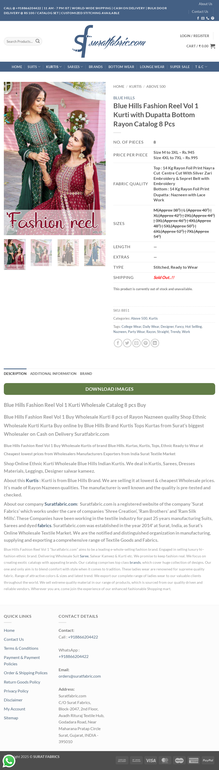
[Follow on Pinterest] (212, 18)
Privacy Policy (16, 690)
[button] (201, 46)
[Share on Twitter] (127, 343)
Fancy (179, 326)
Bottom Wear (121, 67)
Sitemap (11, 717)
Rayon (151, 332)
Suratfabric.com (61, 504)
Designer (167, 326)
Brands (96, 67)
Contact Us (200, 11)
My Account (14, 708)
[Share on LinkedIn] (155, 343)
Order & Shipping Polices (26, 672)
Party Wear (136, 332)
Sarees (75, 66)
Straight (163, 332)
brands (135, 562)
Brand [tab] (86, 374)
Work (186, 332)
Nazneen (119, 332)
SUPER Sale (180, 67)
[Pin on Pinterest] (145, 343)
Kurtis (54, 66)
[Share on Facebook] (118, 343)
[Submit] (37, 41)
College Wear (131, 326)
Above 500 (156, 86)
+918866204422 (83, 636)
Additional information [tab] (53, 374)
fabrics (44, 525)
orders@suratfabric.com (80, 676)
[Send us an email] (202, 18)
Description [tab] (15, 374)
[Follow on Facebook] (198, 18)
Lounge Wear (152, 67)
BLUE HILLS (124, 97)
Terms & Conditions (21, 648)
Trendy (175, 332)
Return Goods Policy (22, 681)
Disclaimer (13, 699)
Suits (34, 66)
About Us (205, 4)
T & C (201, 66)
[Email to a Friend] (136, 343)
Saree (84, 556)
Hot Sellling (193, 326)
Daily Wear (151, 326)
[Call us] (207, 18)
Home (17, 67)
